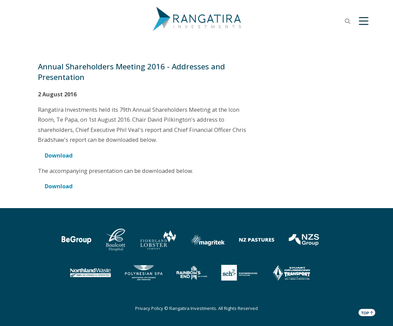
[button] (364, 21)
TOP (367, 312)
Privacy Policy (149, 308)
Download (59, 155)
